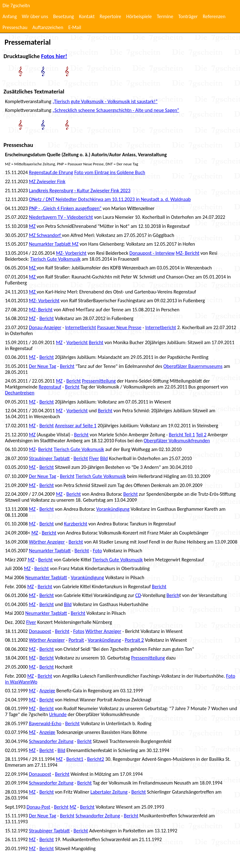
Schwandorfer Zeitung (51, 741)
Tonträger (188, 16)
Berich (173, 595)
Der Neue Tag (42, 366)
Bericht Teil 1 (182, 435)
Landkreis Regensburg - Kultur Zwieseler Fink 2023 (80, 190)
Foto (97, 551)
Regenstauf (50, 387)
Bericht (46, 318)
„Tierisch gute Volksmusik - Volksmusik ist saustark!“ (105, 101)
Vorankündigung (112, 509)
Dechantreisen (19, 393)
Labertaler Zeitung (109, 792)
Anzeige (47, 691)
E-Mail (74, 27)
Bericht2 (95, 759)
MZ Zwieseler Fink (47, 181)
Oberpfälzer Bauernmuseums (192, 366)
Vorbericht (77, 342)
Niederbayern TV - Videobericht (61, 217)
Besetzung (63, 16)
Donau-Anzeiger (45, 327)
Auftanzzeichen (47, 27)
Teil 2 (201, 435)
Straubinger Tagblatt (49, 458)
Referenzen (214, 16)
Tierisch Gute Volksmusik (55, 259)
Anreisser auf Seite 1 (76, 426)
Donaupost (40, 631)
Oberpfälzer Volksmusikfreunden (177, 441)
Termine (165, 16)
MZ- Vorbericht (71, 253)
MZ (32, 226)
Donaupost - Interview (152, 253)
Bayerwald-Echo (45, 723)
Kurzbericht (75, 524)
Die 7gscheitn (16, 5)
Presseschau (15, 27)
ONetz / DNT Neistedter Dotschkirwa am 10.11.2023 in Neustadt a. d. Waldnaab (110, 199)
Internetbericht (80, 327)
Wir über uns (35, 16)
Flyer (94, 458)
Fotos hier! (54, 56)
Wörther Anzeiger (47, 542)
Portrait (76, 640)
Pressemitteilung (99, 381)
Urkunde (58, 714)
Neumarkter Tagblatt (50, 244)
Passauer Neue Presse (119, 327)
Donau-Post (38, 807)
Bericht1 (74, 759)
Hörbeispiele (139, 16)
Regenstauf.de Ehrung (51, 172)
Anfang (9, 16)
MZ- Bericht (187, 253)
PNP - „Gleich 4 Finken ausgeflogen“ (65, 208)
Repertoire (110, 16)
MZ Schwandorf (45, 235)
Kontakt (87, 16)
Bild (104, 458)
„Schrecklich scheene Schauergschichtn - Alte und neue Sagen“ (115, 110)
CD (138, 595)
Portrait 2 (134, 640)
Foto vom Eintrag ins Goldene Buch (109, 172)
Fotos (78, 631)
